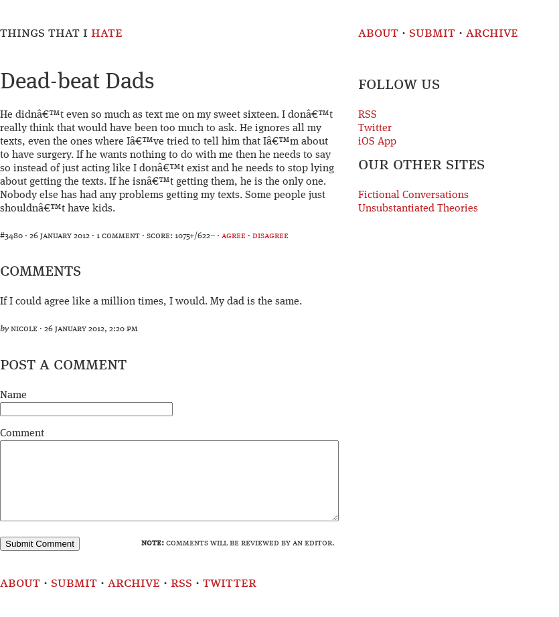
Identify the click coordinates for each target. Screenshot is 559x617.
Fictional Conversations (413, 195)
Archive (492, 33)
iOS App (377, 142)
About (378, 33)
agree (234, 236)
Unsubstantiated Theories (418, 208)
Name (13, 395)
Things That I (61, 33)
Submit (432, 33)
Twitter (375, 128)
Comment (22, 433)
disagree (270, 236)
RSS (367, 115)
